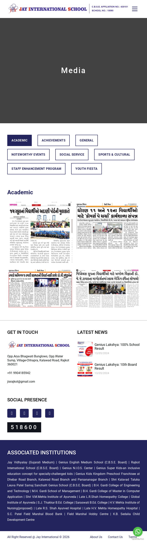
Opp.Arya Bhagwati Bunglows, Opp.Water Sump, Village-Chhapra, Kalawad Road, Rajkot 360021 (38, 360)
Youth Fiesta (86, 169)
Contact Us (115, 537)
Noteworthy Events (28, 154)
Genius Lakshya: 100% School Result (117, 346)
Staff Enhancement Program (36, 169)
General (87, 140)
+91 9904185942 (18, 373)
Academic (19, 140)
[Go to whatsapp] (138, 531)
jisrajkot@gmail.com (21, 381)
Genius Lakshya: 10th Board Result (116, 366)
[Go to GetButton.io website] (138, 539)
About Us (96, 537)
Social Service (72, 154)
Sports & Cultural (114, 154)
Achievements (53, 140)
